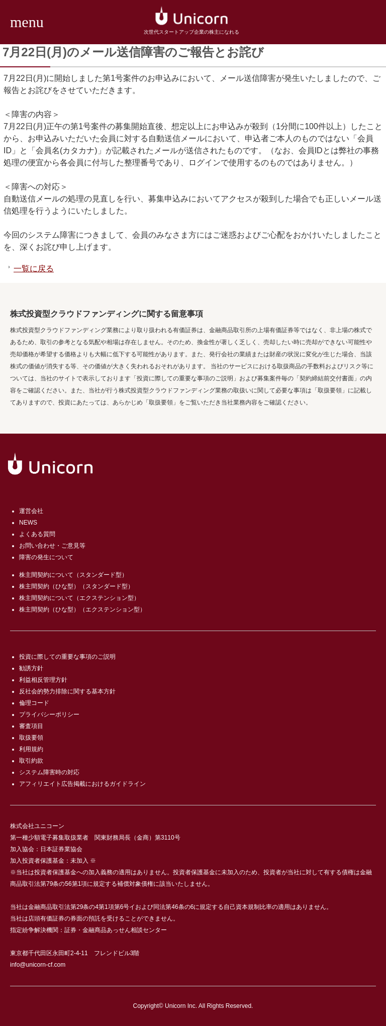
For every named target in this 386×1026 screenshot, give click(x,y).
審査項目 (31, 726)
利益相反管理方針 (43, 679)
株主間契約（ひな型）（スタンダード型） (76, 586)
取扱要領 (31, 737)
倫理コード (34, 702)
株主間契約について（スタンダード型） (73, 574)
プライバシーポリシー (49, 714)
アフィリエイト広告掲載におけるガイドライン (82, 783)
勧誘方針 (31, 668)
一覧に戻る (34, 268)
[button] (24, 22)
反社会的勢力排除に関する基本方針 (67, 691)
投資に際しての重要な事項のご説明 (67, 656)
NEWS (28, 522)
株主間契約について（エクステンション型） (79, 597)
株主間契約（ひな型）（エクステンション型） (82, 609)
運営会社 (31, 511)
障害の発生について (46, 557)
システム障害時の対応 (49, 772)
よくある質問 (37, 534)
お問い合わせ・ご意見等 (52, 545)
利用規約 (31, 749)
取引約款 (31, 760)
